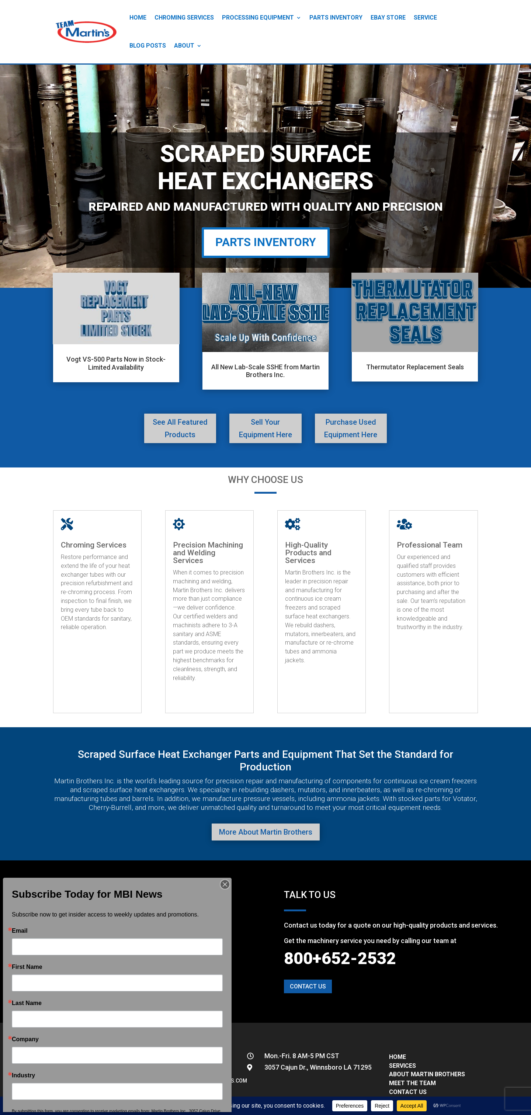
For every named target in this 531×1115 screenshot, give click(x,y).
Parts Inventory (335, 17)
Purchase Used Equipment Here (350, 428)
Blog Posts (147, 45)
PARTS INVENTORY (265, 242)
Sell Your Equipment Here (265, 428)
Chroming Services (184, 17)
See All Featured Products (180, 428)
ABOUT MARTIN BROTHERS (427, 1074)
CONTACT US (408, 1091)
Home (137, 17)
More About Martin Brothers (265, 832)
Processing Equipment (258, 17)
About (184, 45)
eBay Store (388, 17)
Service (425, 17)
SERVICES (402, 1065)
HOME (397, 1056)
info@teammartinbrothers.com (202, 1081)
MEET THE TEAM (412, 1083)
